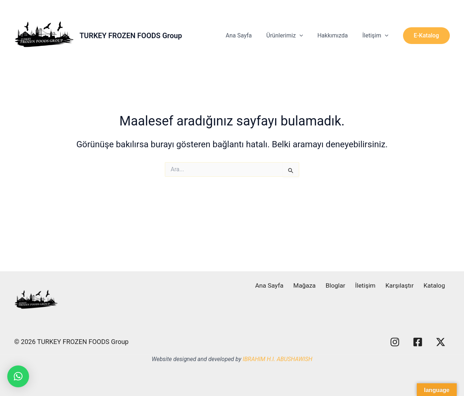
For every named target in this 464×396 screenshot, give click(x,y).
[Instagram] (395, 342)
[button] (426, 35)
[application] (306, 35)
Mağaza (317, 285)
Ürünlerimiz (292, 35)
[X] (440, 342)
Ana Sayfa (249, 35)
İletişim (377, 35)
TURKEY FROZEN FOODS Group (131, 35)
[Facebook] (417, 342)
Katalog (437, 285)
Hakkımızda (337, 35)
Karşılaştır (404, 285)
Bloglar (345, 285)
